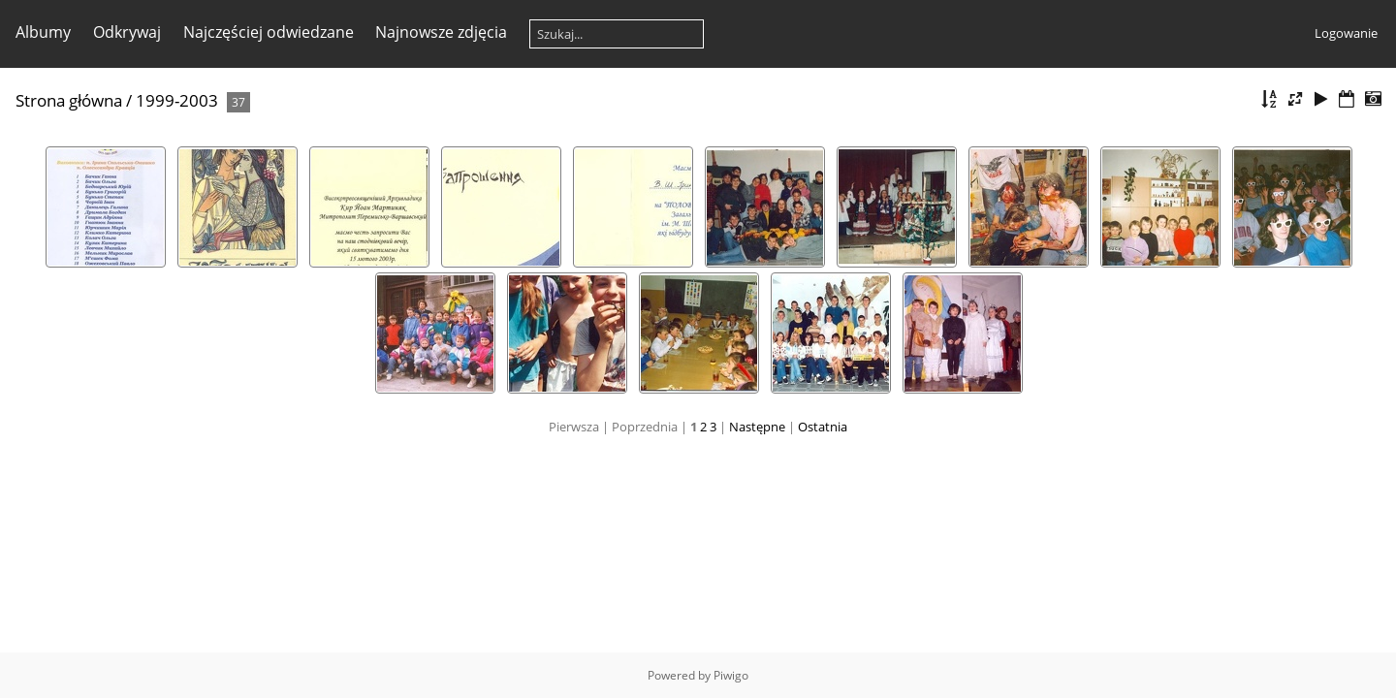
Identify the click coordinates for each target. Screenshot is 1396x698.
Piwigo (731, 675)
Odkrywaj (127, 32)
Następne (757, 426)
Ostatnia (822, 426)
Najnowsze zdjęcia (441, 32)
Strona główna (69, 100)
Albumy (43, 32)
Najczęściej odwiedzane (268, 32)
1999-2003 (177, 100)
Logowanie (1346, 33)
